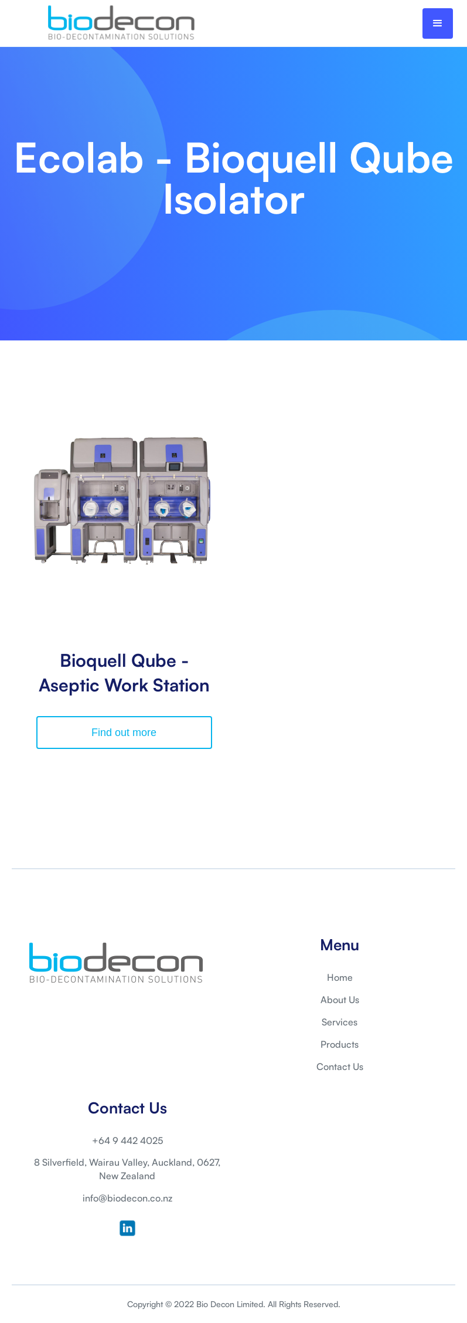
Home (340, 977)
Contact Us (339, 1066)
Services (339, 1022)
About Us (340, 999)
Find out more (123, 732)
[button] (437, 23)
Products (340, 1044)
